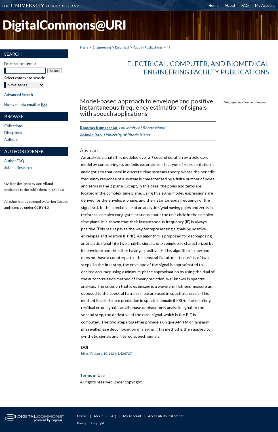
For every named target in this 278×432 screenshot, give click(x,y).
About (98, 416)
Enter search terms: (20, 63)
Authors (11, 139)
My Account (132, 416)
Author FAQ (14, 160)
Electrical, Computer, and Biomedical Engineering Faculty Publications (198, 67)
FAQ (112, 416)
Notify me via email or (25, 104)
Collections (13, 126)
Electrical (122, 47)
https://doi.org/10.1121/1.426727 (106, 353)
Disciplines (13, 132)
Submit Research (18, 167)
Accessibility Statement (166, 416)
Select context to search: (24, 78)
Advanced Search (18, 94)
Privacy (81, 423)
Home (84, 47)
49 (168, 47)
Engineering (102, 47)
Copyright (97, 423)
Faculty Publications (148, 47)
